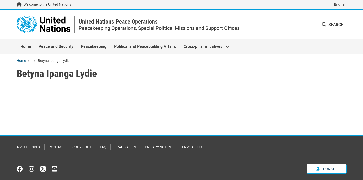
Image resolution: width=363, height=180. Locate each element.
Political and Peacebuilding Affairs (145, 46)
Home (25, 46)
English (340, 4)
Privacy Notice (158, 147)
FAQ (103, 147)
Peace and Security (56, 46)
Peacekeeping (93, 46)
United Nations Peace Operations (118, 21)
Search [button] (333, 25)
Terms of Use (192, 147)
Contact (56, 147)
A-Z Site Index (28, 147)
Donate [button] (326, 168)
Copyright (82, 147)
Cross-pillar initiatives (204, 46)
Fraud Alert (126, 147)
